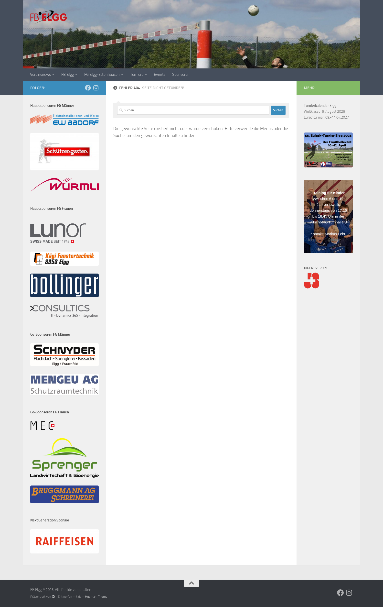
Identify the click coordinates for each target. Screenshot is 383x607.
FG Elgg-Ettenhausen (102, 74)
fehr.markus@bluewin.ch (328, 240)
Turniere (136, 74)
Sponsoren (181, 74)
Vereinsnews (40, 74)
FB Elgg (67, 74)
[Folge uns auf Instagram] (96, 88)
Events (159, 74)
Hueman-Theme (96, 596)
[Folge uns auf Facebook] (88, 88)
